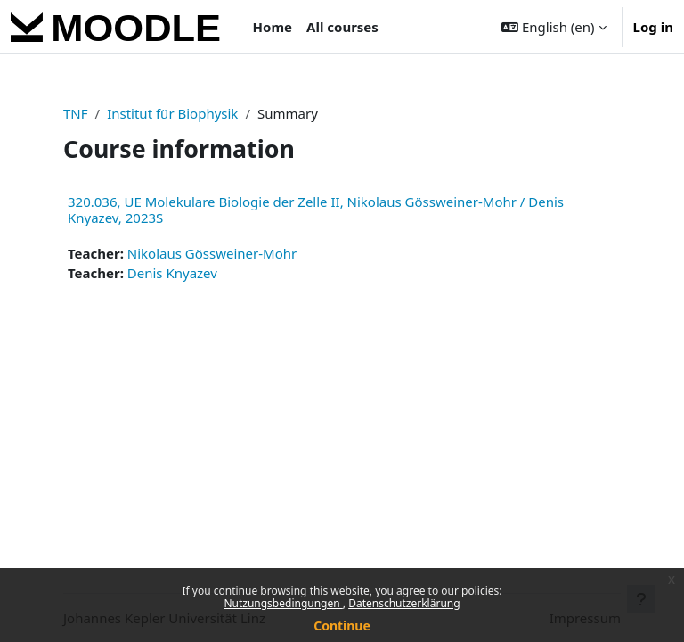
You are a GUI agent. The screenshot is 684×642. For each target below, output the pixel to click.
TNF (75, 113)
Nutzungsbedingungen (283, 603)
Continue (342, 625)
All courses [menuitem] (342, 27)
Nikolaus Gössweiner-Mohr (212, 253)
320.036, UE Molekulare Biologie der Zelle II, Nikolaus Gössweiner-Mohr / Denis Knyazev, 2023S (316, 209)
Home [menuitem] (272, 27)
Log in (653, 27)
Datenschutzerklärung (404, 603)
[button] (553, 27)
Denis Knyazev (172, 273)
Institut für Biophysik (172, 113)
